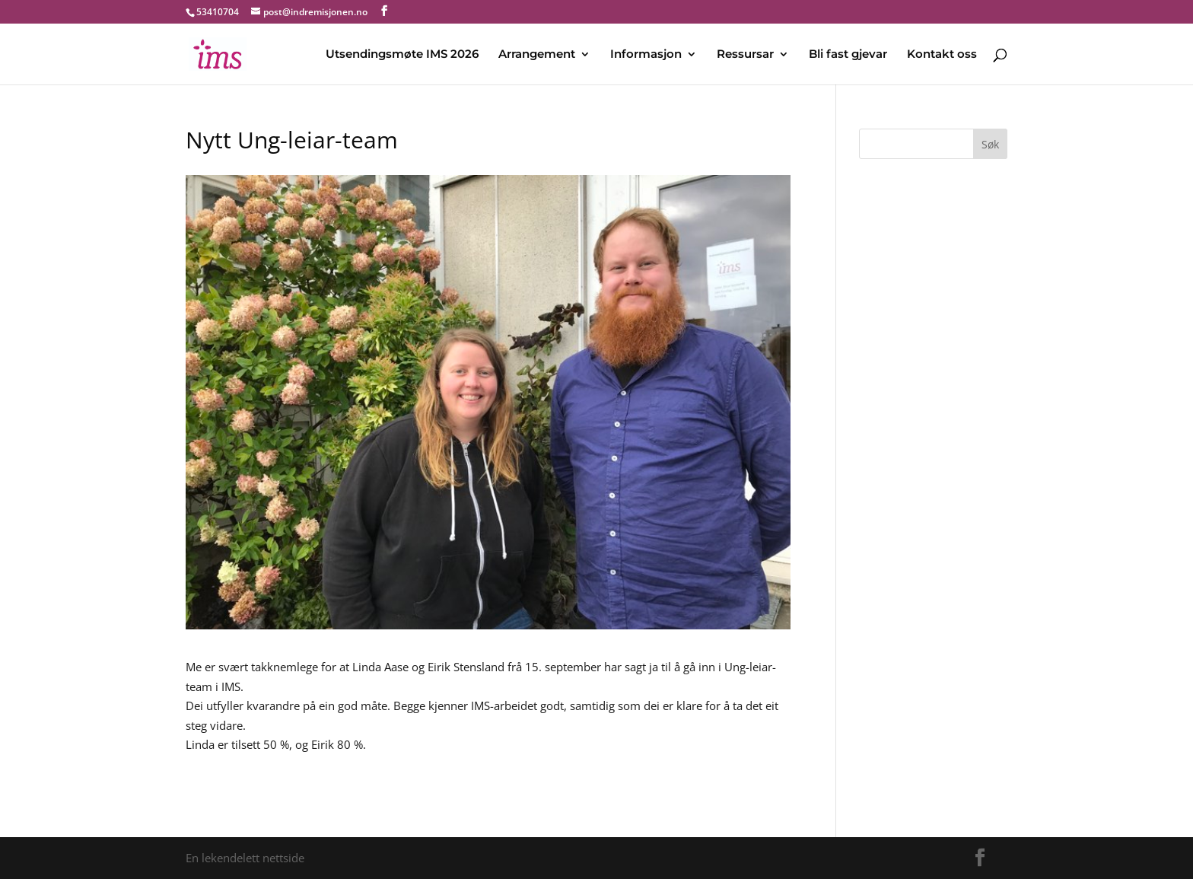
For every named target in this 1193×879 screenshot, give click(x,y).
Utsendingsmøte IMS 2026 (402, 55)
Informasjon (646, 55)
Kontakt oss (942, 55)
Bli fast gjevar (848, 55)
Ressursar (745, 55)
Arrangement (536, 55)
